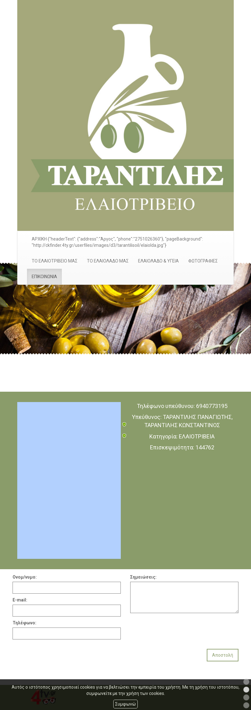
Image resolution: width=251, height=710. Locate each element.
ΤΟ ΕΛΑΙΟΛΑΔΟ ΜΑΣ (108, 260)
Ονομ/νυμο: (25, 577)
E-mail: (20, 599)
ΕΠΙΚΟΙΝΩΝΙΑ (44, 276)
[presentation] (178, 628)
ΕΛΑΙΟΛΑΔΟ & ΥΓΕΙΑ (158, 260)
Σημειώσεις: (143, 577)
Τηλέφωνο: (24, 622)
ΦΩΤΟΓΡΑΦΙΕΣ (203, 260)
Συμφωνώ (125, 704)
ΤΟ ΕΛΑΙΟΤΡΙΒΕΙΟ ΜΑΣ (54, 260)
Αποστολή (222, 655)
